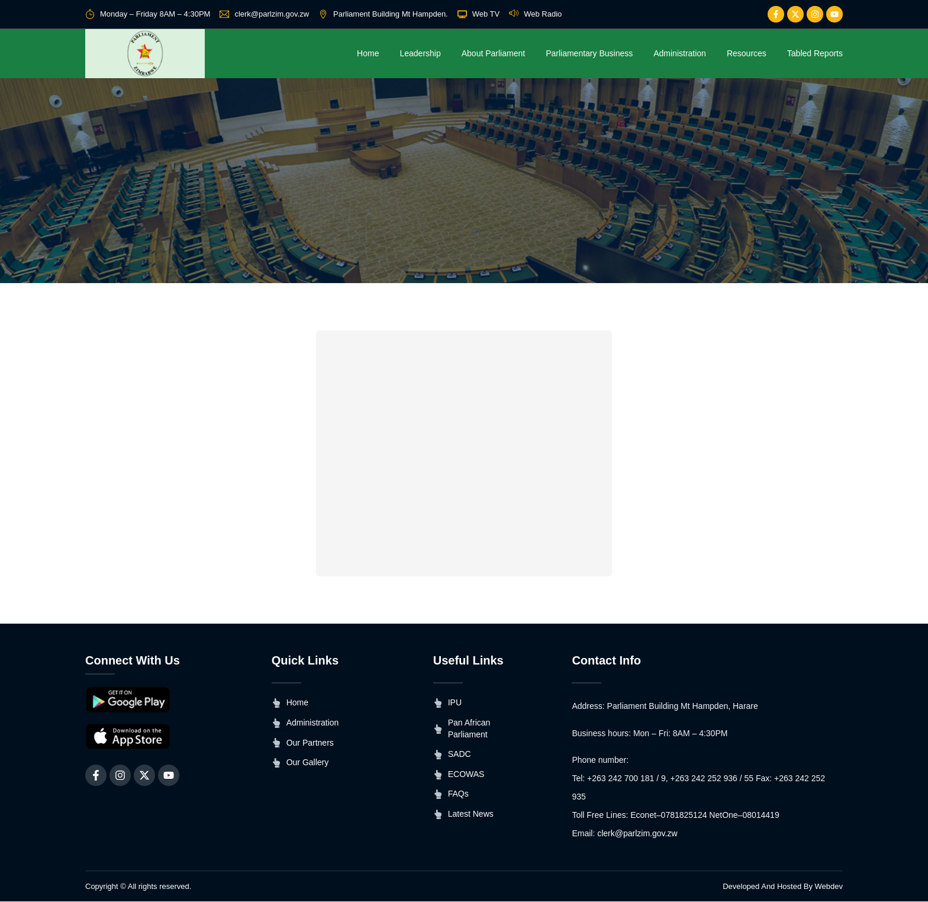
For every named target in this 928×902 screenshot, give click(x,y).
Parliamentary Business (589, 53)
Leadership (419, 53)
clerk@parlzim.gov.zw (637, 834)
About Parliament (493, 53)
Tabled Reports (815, 53)
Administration (679, 53)
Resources (746, 53)
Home (368, 53)
